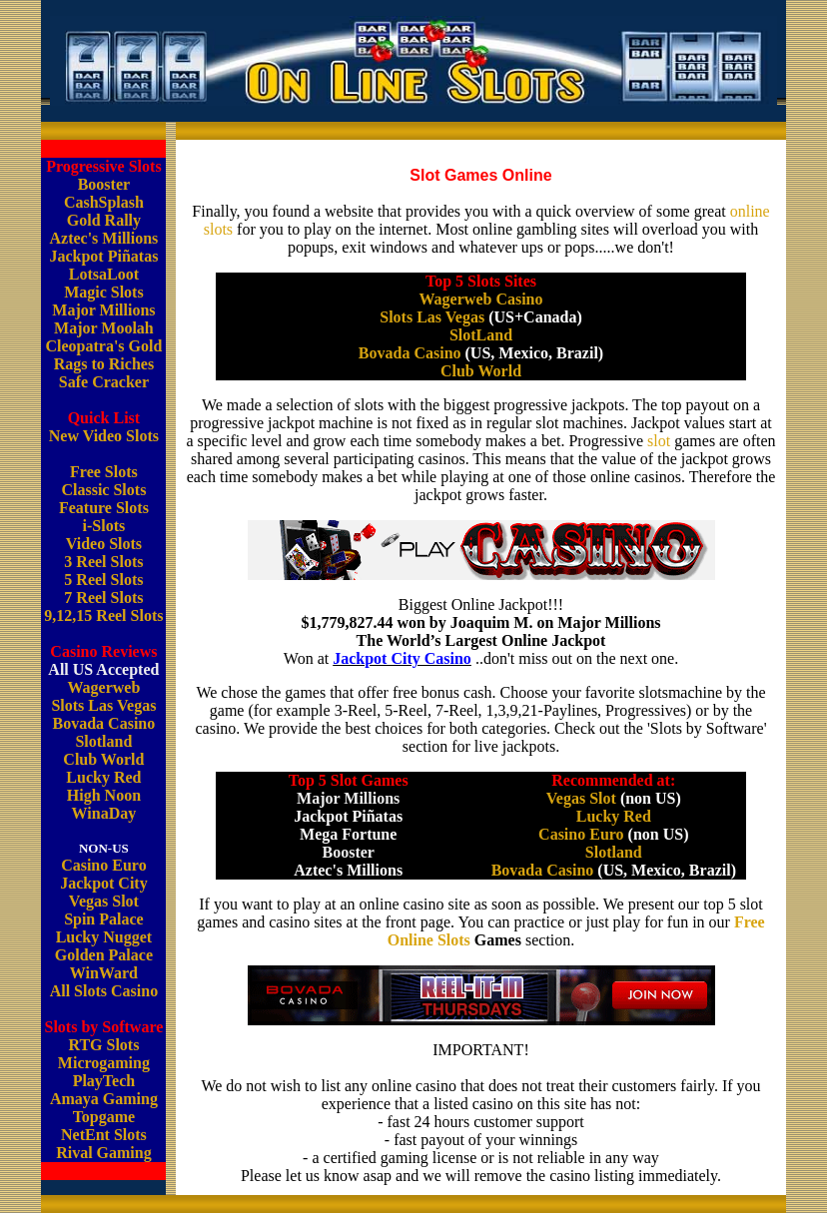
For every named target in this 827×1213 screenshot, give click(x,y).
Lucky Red (103, 777)
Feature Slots (104, 507)
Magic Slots (104, 292)
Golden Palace (104, 954)
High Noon (104, 795)
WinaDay (104, 813)
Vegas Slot (104, 901)
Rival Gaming (104, 1152)
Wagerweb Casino (481, 299)
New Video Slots (104, 435)
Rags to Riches (104, 363)
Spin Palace (104, 918)
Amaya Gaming (104, 1098)
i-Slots (104, 525)
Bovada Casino (104, 723)
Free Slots (104, 471)
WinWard (104, 972)
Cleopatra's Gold (103, 345)
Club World (103, 759)
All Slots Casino (104, 990)
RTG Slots (103, 1044)
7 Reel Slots (103, 597)
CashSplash (104, 202)
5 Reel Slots (103, 579)
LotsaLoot (104, 274)
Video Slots (104, 543)
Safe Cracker (104, 381)
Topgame (104, 1116)
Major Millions (103, 310)
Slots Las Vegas (103, 705)
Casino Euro (104, 865)
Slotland (103, 741)
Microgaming (104, 1062)
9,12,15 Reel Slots (103, 615)
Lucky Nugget (104, 936)
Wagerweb (103, 687)
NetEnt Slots (104, 1134)
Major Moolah (104, 327)
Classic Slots (103, 489)
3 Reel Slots (103, 561)
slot (658, 440)
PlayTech (104, 1080)
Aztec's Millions (103, 238)
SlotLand (480, 334)
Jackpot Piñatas (103, 256)
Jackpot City (104, 883)
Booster (104, 184)
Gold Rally (104, 220)
